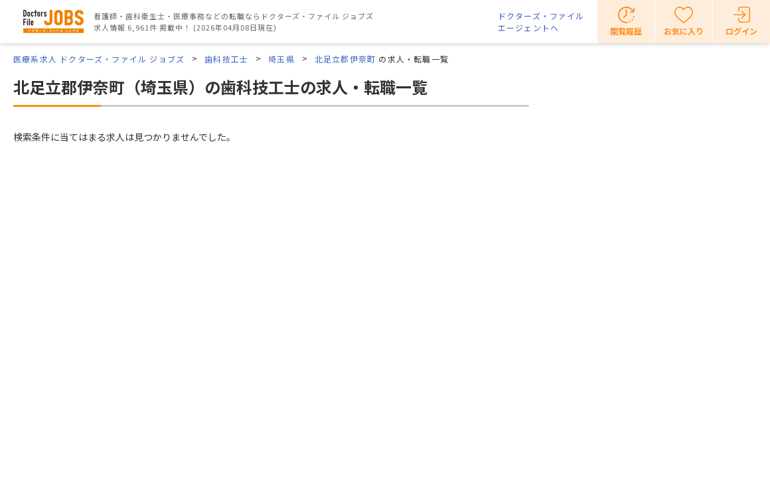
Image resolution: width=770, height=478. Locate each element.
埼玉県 (281, 58)
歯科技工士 (226, 58)
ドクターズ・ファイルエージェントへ (541, 21)
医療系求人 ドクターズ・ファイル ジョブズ (99, 58)
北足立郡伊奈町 (345, 58)
